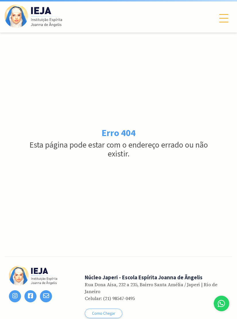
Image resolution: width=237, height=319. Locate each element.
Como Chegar (103, 313)
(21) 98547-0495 (119, 298)
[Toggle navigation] (223, 18)
